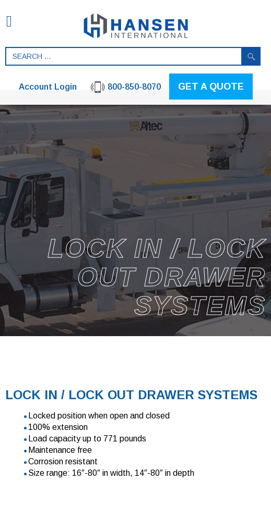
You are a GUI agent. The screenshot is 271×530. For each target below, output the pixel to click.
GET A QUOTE (211, 86)
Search (251, 56)
